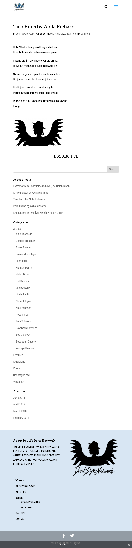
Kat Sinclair (22, 281)
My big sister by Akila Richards (30, 192)
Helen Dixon (22, 274)
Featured (18, 355)
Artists (67, 33)
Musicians (19, 361)
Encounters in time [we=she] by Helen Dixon (38, 212)
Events (20, 497)
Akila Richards (56, 33)
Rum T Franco (23, 321)
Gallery (20, 513)
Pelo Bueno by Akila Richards (29, 206)
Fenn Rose (22, 260)
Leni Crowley (23, 287)
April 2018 (19, 404)
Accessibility (28, 507)
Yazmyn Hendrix (25, 348)
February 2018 (21, 418)
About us (21, 492)
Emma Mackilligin (26, 254)
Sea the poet (23, 334)
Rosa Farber (22, 314)
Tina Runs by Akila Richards (29, 199)
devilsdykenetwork (25, 33)
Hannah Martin (24, 267)
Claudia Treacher (25, 240)
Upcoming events (30, 502)
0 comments (85, 33)
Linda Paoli (22, 294)
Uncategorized (21, 375)
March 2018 (20, 411)
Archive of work (25, 486)
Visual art (18, 381)
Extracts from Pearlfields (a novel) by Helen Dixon (41, 186)
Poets (75, 33)
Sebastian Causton (26, 341)
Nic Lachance (23, 308)
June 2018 (19, 397)
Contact (21, 519)
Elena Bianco (23, 247)
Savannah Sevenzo (26, 328)
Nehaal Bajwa (23, 301)
